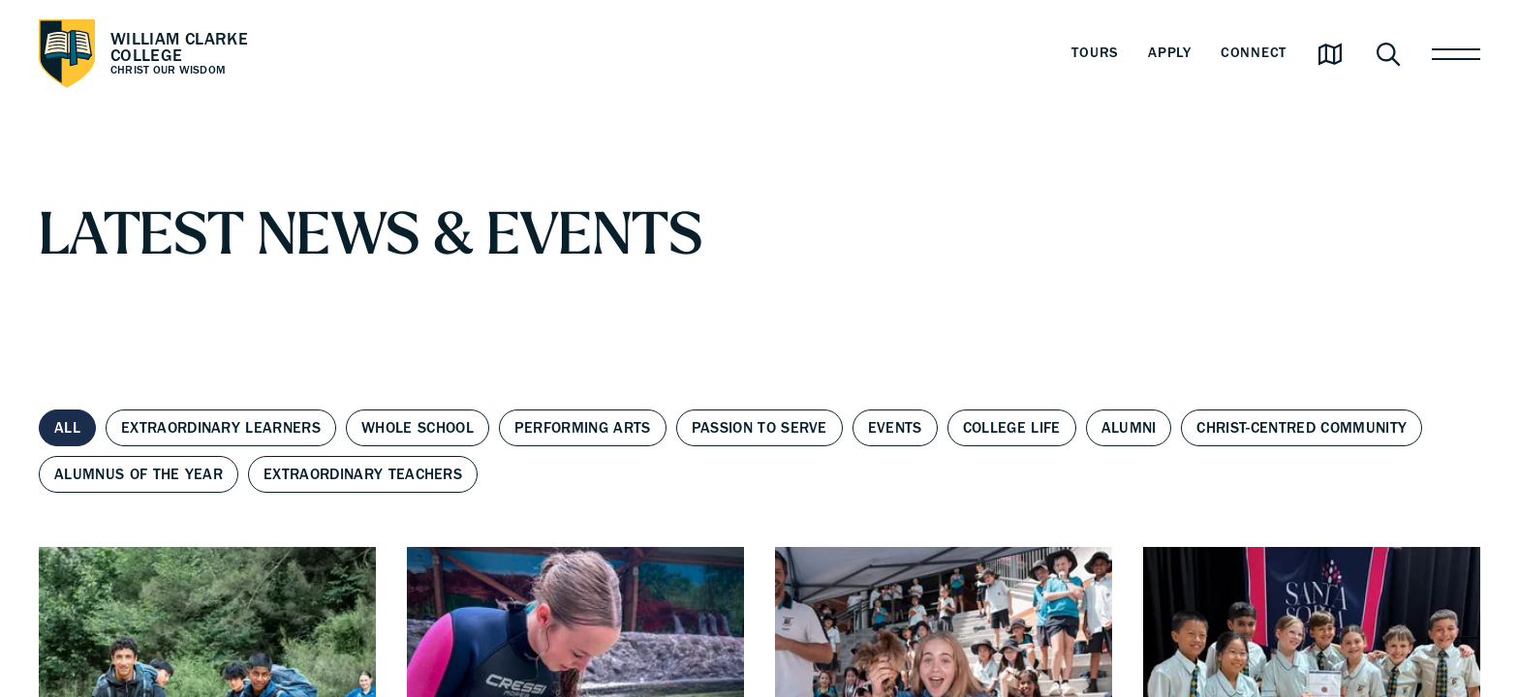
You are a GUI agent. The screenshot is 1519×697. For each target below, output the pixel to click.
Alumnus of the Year (138, 474)
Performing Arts (582, 428)
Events (895, 428)
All (67, 428)
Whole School (417, 428)
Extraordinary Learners (221, 428)
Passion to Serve (759, 428)
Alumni (1129, 428)
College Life (1012, 428)
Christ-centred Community (1301, 428)
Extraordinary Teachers (363, 474)
